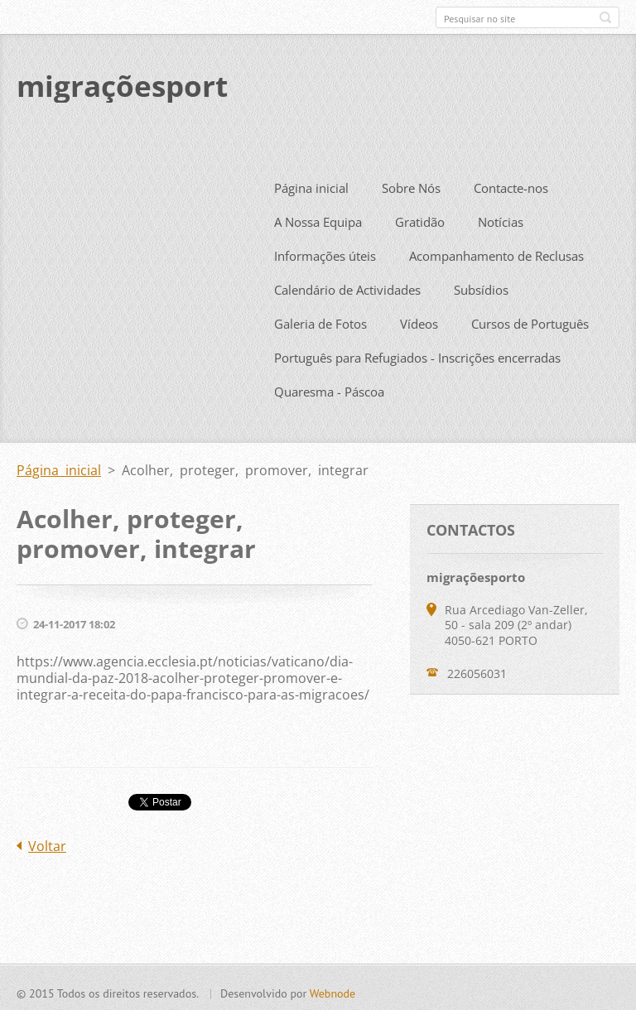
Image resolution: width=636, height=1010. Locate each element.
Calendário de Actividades (347, 286)
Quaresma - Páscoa (329, 388)
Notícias (500, 218)
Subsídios (481, 286)
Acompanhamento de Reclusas (496, 252)
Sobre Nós (411, 184)
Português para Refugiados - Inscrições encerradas (417, 354)
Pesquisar (605, 17)
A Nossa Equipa (318, 218)
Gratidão (420, 218)
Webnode (332, 990)
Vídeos (419, 320)
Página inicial (311, 184)
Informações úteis (325, 252)
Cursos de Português (530, 320)
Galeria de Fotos (320, 320)
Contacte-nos (511, 184)
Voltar (47, 843)
